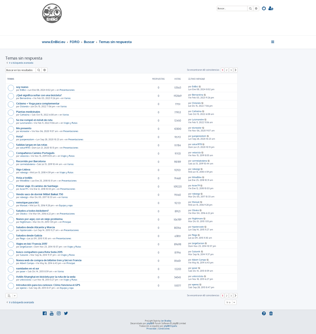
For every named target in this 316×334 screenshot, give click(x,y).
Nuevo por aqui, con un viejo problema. (39, 219)
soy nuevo (22, 87)
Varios (67, 98)
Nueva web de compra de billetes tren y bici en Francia (48, 260)
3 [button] (231, 70)
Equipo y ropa (66, 205)
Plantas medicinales (28, 111)
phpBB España (170, 326)
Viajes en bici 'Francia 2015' (32, 243)
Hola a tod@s (24, 177)
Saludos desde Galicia (29, 235)
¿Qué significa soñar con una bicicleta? (39, 95)
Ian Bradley (166, 321)
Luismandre (26, 123)
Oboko (23, 213)
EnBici (23, 90)
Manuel (23, 205)
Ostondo (24, 106)
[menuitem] (264, 8)
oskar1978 (25, 147)
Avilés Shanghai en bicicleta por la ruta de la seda (45, 276)
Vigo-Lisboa (23, 169)
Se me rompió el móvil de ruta (34, 120)
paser (22, 271)
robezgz (24, 172)
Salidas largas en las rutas (31, 144)
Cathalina (24, 114)
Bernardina (25, 98)
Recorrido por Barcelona (31, 161)
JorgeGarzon (26, 246)
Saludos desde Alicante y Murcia (35, 227)
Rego (22, 238)
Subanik (24, 255)
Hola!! (19, 136)
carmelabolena (27, 164)
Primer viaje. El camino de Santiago (37, 186)
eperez (23, 288)
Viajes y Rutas (70, 123)
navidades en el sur (27, 268)
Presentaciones (67, 90)
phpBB (150, 323)
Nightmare (25, 222)
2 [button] (226, 70)
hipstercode (26, 230)
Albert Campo (27, 263)
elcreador (24, 131)
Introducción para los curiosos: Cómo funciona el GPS (48, 285)
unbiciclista (25, 279)
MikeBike (24, 180)
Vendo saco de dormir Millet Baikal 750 (39, 194)
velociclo (24, 156)
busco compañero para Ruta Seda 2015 (39, 252)
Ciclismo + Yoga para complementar (37, 103)
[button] (236, 70)
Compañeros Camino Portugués (35, 153)
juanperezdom (27, 139)
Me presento (23, 128)
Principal (66, 222)
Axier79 (24, 189)
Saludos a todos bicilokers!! (32, 210)
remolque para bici (27, 202)
